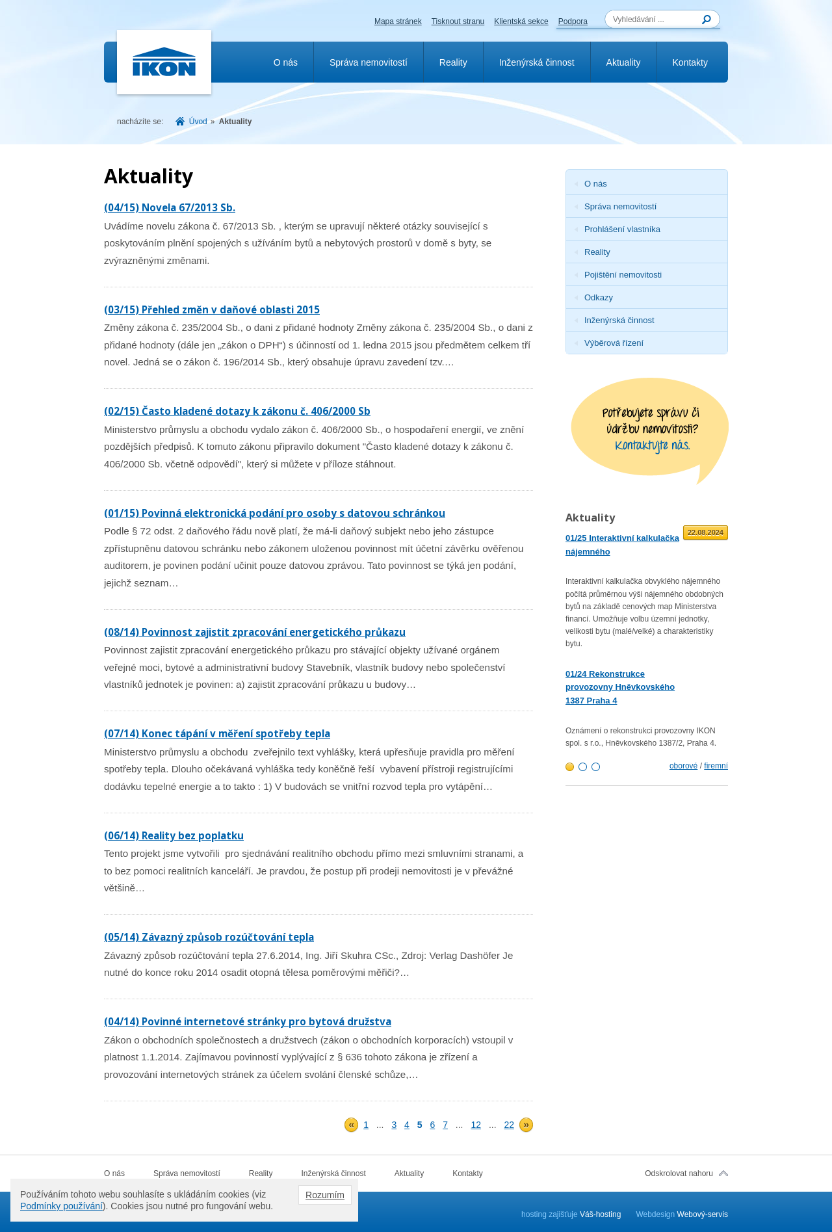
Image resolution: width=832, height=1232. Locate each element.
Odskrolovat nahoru (679, 1173)
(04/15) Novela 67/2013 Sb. (169, 207)
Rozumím (325, 1195)
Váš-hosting (600, 1214)
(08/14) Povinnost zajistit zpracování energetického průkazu (255, 631)
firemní (716, 765)
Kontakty (690, 62)
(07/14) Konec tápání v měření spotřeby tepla (217, 733)
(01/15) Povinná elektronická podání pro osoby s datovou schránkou (274, 512)
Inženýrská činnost (537, 62)
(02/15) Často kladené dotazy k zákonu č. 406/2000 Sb (237, 410)
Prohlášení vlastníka (622, 229)
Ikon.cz (164, 62)
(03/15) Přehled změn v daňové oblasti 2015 (212, 309)
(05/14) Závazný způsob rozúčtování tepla (209, 936)
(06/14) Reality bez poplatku (174, 835)
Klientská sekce (521, 21)
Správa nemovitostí (369, 62)
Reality (453, 62)
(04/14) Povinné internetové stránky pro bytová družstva (247, 1021)
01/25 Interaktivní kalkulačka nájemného (622, 545)
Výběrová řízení (614, 343)
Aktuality (623, 62)
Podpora (573, 21)
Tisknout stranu (458, 21)
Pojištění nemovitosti (623, 275)
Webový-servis (702, 1214)
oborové (683, 765)
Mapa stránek (398, 21)
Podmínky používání (61, 1206)
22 (509, 1125)
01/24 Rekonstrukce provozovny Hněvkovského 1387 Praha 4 (620, 687)
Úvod (198, 121)
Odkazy (598, 297)
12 (476, 1125)
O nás (286, 62)
